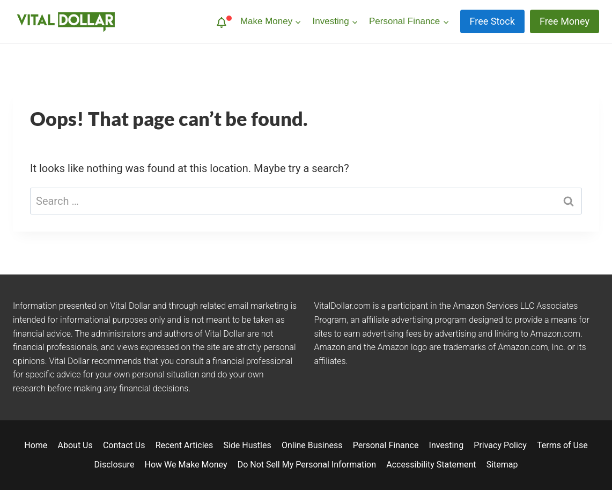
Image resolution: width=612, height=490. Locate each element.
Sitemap (502, 464)
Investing (446, 445)
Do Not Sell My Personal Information (307, 464)
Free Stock (492, 21)
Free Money (564, 21)
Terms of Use (562, 445)
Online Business (312, 445)
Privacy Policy (500, 445)
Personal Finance (386, 445)
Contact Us (124, 445)
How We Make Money (186, 464)
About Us (75, 445)
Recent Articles (184, 445)
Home (35, 445)
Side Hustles (247, 445)
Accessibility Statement (431, 464)
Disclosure (114, 464)
